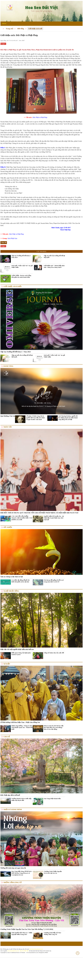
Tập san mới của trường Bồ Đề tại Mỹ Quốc (54, 256)
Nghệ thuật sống (11, 591)
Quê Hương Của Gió (7, 416)
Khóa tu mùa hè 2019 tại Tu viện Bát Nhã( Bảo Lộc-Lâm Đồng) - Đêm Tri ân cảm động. (53, 727)
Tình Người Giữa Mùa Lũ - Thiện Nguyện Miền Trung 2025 (21, 933)
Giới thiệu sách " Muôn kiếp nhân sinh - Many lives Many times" (54, 266)
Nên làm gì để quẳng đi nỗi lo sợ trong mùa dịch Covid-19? (53, 581)
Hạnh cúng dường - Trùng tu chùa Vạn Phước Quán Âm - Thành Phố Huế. (22, 727)
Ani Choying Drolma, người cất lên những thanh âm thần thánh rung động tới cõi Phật (68, 417)
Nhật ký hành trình (12, 809)
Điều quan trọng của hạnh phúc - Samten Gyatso (21, 653)
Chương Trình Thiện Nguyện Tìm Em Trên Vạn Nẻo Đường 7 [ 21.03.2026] (26, 929)
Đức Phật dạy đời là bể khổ (10, 795)
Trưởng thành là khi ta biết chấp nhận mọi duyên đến (21, 799)
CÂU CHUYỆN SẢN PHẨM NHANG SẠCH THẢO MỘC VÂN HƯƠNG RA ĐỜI (21, 517)
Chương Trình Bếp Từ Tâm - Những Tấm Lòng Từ (53, 933)
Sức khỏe (7, 527)
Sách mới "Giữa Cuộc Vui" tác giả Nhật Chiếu (22, 266)
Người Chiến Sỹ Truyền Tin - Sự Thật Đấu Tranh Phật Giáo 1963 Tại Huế (54, 517)
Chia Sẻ (6, 737)
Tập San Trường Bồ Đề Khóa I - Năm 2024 (21, 256)
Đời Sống (20, 29)
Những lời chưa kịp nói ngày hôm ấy (13, 868)
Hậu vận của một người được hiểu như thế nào (17, 649)
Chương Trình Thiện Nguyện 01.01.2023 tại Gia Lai (53, 872)
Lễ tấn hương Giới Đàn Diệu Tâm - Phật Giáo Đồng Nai (20, 722)
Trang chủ (9, 29)
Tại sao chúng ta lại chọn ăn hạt (11, 577)
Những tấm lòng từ (12, 882)
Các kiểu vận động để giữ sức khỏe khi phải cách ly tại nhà (20, 581)
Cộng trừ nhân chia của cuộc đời (54, 653)
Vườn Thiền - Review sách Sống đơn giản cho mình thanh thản (21, 276)
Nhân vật (7, 427)
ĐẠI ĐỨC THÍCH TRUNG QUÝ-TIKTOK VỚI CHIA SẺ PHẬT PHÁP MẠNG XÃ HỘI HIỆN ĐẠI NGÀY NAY (39, 513)
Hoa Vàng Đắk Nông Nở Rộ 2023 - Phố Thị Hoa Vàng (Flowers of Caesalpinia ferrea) (21, 873)
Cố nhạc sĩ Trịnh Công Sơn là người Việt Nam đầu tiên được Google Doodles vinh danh (35, 417)
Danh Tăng (8, 366)
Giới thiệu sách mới (35, 29)
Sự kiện (6, 664)
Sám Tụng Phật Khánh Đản (52, 798)
